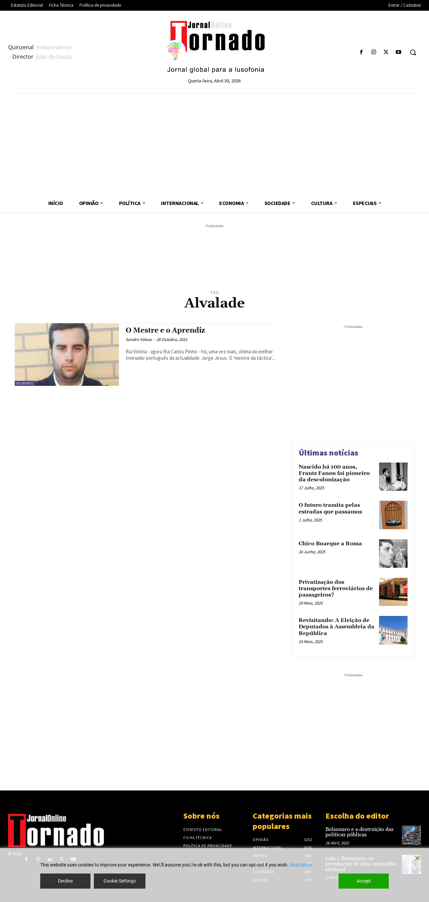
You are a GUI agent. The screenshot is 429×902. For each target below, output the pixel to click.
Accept (364, 881)
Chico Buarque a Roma (330, 543)
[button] (413, 52)
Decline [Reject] (65, 881)
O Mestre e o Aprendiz (165, 330)
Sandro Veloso (139, 339)
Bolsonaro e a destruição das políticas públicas (359, 832)
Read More (301, 865)
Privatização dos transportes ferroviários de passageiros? (336, 588)
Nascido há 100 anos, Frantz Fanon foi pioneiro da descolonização (334, 473)
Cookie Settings (120, 881)
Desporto (25, 383)
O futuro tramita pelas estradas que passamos (330, 508)
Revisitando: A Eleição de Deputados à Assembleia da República (336, 626)
